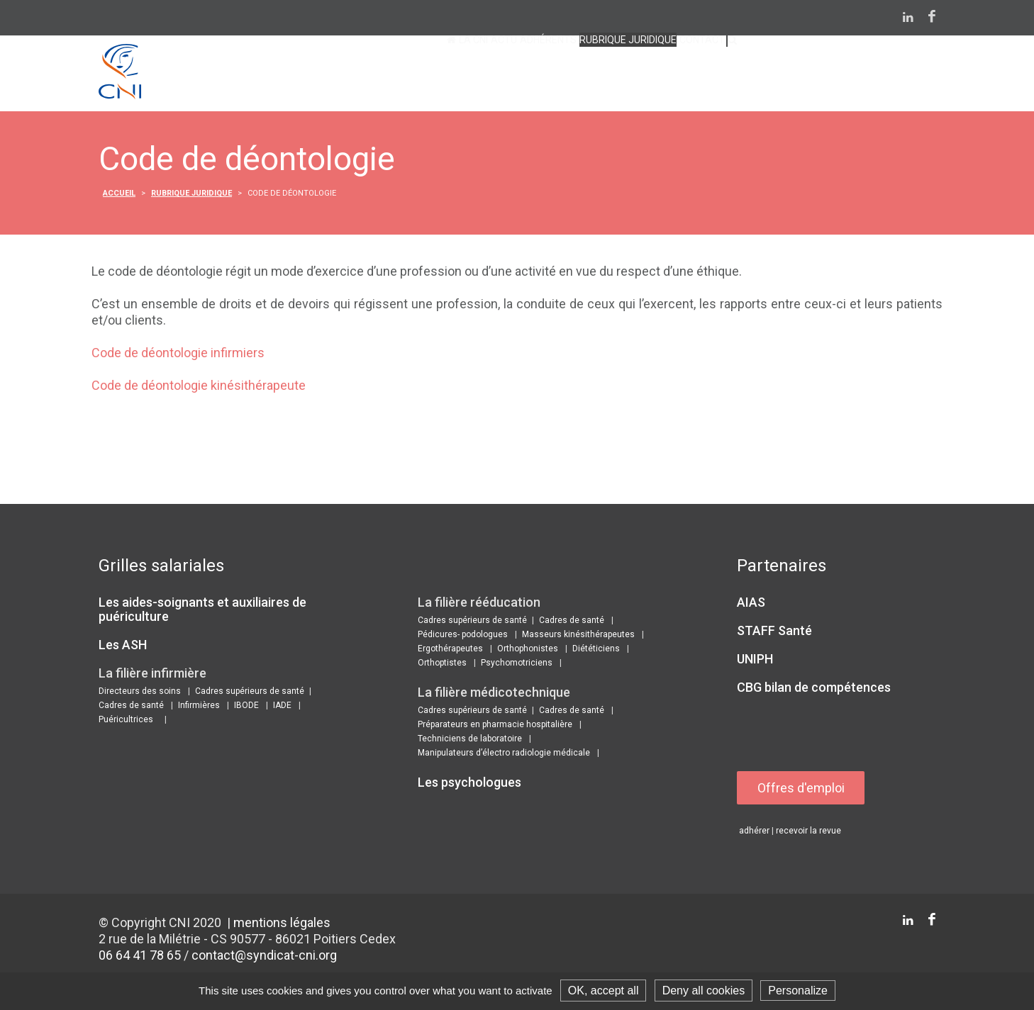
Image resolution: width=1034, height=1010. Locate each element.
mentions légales (281, 925)
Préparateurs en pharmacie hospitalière (495, 726)
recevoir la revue (808, 833)
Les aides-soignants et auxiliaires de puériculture (202, 611)
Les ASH (123, 646)
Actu (380, 76)
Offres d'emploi (801, 789)
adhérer (754, 833)
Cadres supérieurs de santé (249, 693)
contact (667, 76)
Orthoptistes (442, 665)
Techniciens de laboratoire (470, 741)
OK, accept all (603, 990)
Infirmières (199, 707)
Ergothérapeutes (450, 651)
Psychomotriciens (516, 665)
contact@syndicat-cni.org (264, 957)
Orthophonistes (527, 651)
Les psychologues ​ (471, 784)
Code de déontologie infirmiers (178, 354)
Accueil (119, 195)
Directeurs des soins (140, 693)
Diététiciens (596, 651)
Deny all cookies (703, 990)
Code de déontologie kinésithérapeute (198, 387)
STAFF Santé (774, 632)
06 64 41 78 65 (140, 957)
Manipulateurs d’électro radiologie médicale (504, 755)
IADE (282, 707)
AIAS (751, 604)
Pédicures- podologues (463, 636)
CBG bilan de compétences (814, 689)
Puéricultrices (126, 721)
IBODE (246, 707)
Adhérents (450, 76)
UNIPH (755, 660)
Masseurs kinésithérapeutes (578, 636)
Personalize (798, 990)
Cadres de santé (131, 707)
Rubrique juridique (562, 76)
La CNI (324, 76)
